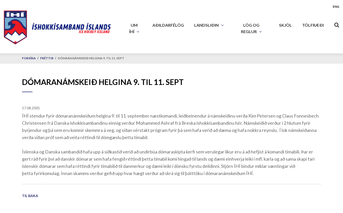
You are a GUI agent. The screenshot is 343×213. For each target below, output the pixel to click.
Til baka (30, 195)
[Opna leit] (336, 24)
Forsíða (29, 58)
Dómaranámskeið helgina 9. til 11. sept (91, 58)
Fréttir (46, 58)
